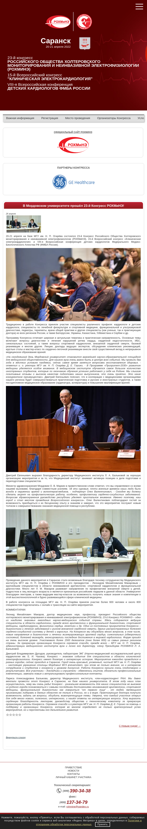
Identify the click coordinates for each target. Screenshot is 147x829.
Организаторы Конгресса (114, 118)
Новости (73, 770)
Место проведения (77, 118)
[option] (73, 181)
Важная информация (20, 118)
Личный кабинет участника (73, 777)
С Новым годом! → (130, 725)
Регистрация (49, 118)
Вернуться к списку (16, 737)
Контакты (73, 774)
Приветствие (73, 767)
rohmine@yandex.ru (77, 806)
